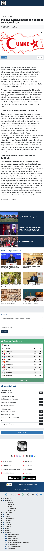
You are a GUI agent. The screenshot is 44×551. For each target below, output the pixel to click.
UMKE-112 (10, 510)
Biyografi (7, 524)
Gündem (10, 16)
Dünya (8, 506)
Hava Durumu (27, 461)
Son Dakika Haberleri (7, 473)
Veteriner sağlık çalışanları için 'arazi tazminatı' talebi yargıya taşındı (32, 302)
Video (6, 514)
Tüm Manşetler (27, 469)
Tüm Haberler (10, 508)
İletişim (6, 530)
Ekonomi (9, 504)
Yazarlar (7, 516)
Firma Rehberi (8, 518)
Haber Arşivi (27, 473)
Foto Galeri (7, 512)
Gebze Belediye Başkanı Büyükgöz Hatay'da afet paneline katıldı (31, 285)
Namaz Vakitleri (6, 465)
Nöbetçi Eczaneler (7, 461)
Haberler (3, 16)
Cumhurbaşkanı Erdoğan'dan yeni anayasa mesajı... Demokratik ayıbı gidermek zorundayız (10, 268)
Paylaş (4, 57)
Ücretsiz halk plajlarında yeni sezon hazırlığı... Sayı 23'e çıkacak (10, 302)
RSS (9, 484)
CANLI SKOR (22, 432)
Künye (6, 528)
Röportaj (7, 522)
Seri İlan (7, 520)
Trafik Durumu (27, 465)
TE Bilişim (26, 489)
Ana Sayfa (7, 498)
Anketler (7, 526)
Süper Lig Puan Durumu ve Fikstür (10, 469)
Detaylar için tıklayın (22, 380)
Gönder (4, 332)
